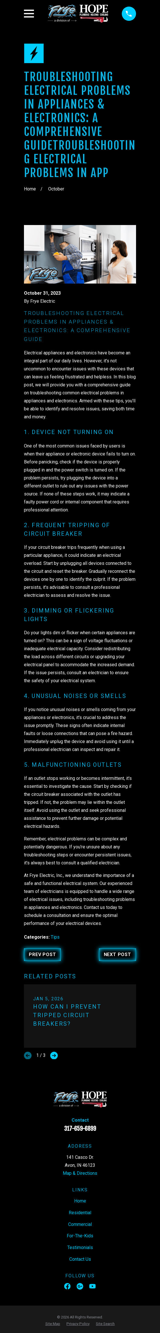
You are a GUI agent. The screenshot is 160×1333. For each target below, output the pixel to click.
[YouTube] (92, 1286)
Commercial (80, 1224)
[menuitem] (52, 1323)
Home (80, 1201)
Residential (80, 1212)
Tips (55, 937)
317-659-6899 (80, 1128)
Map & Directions (80, 1173)
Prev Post (42, 954)
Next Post (117, 954)
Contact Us (80, 1259)
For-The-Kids (80, 1235)
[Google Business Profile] (80, 1286)
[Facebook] (67, 1286)
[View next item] (54, 1055)
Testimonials (80, 1247)
